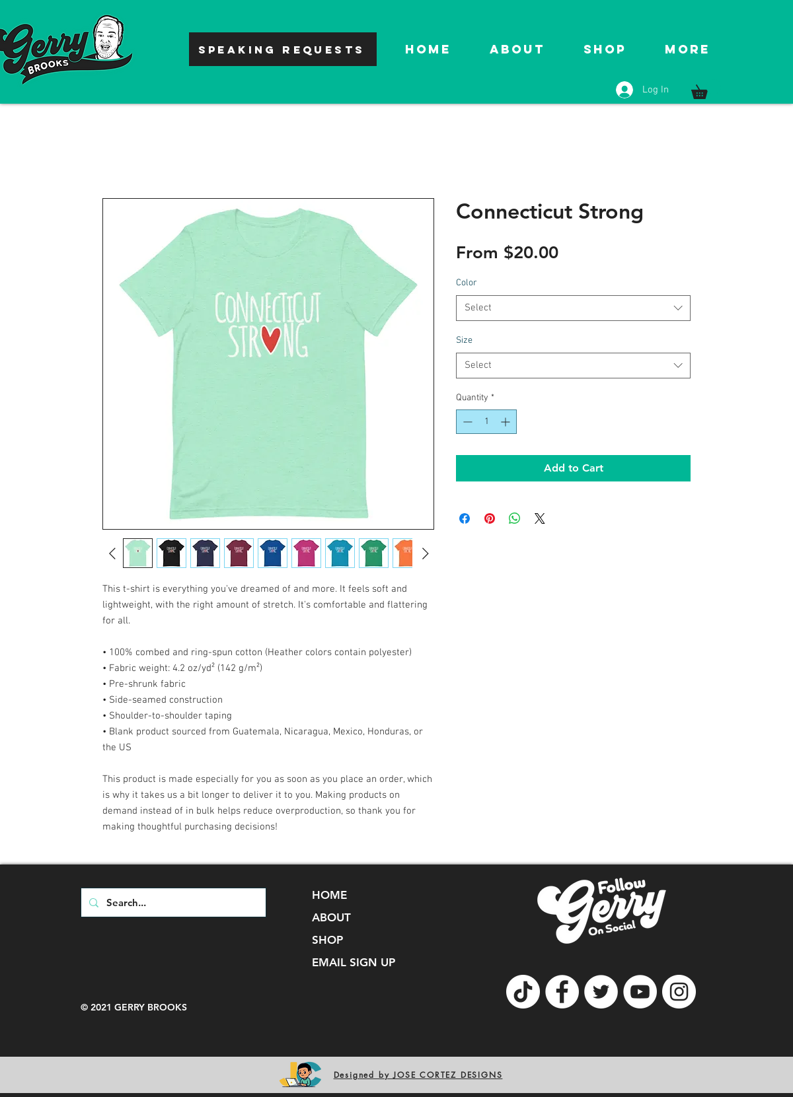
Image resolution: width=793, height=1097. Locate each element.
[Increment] (506, 421)
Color (466, 283)
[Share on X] (540, 518)
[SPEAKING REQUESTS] (283, 49)
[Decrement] (466, 421)
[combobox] (573, 308)
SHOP (327, 939)
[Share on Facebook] (464, 518)
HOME (329, 895)
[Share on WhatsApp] (515, 518)
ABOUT (331, 917)
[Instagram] (679, 992)
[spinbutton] (486, 421)
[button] (706, 89)
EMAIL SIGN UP (353, 962)
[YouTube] (640, 992)
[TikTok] (523, 992)
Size (464, 340)
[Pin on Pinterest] (490, 518)
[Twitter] (601, 992)
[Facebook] (562, 992)
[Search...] (172, 902)
